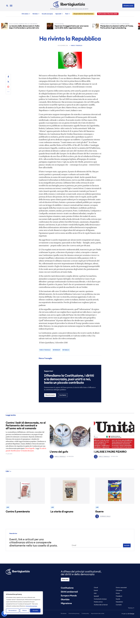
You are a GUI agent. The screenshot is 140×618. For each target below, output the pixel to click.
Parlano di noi (98, 602)
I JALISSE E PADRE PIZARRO (110, 452)
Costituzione (67, 588)
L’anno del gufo (59, 452)
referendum (56, 350)
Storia (118, 593)
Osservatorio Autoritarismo (83, 14)
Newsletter (119, 602)
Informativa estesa (31, 606)
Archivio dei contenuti (101, 604)
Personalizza (13, 610)
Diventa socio (128, 5)
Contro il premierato (18, 511)
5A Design (128, 613)
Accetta (35, 610)
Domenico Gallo (102, 516)
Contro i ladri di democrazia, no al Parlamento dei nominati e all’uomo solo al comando (26, 426)
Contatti (118, 604)
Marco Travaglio (76, 45)
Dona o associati (121, 587)
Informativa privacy (74, 613)
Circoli (96, 587)
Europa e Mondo (69, 596)
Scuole (118, 599)
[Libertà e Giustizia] (69, 4)
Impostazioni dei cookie (97, 613)
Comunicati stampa (100, 599)
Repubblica (65, 350)
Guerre (99, 511)
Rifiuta (24, 610)
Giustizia (65, 599)
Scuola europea (47, 14)
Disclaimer (63, 613)
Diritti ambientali (69, 592)
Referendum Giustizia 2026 (107, 14)
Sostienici (62, 395)
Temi (66, 14)
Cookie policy (85, 613)
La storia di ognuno (61, 511)
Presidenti (119, 596)
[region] (23, 602)
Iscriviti (126, 545)
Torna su (131, 608)
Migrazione (66, 603)
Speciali (58, 14)
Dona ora (65, 579)
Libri (8, 471)
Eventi (96, 590)
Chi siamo (25, 14)
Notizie (35, 14)
